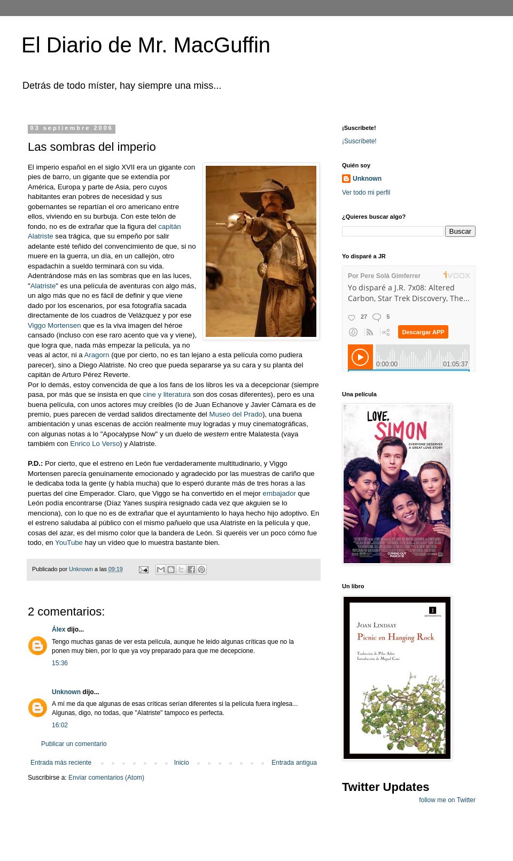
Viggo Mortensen (55, 325)
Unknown (66, 692)
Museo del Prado (235, 414)
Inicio (181, 762)
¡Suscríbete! (359, 141)
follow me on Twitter (447, 800)
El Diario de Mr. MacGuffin (145, 45)
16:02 (60, 725)
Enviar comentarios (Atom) (106, 777)
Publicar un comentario (74, 744)
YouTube (70, 543)
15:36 (60, 663)
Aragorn (97, 355)
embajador (279, 493)
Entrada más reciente (60, 762)
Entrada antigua (294, 762)
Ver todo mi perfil (366, 192)
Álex (58, 629)
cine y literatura (168, 394)
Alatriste (43, 286)
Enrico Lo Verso (95, 444)
